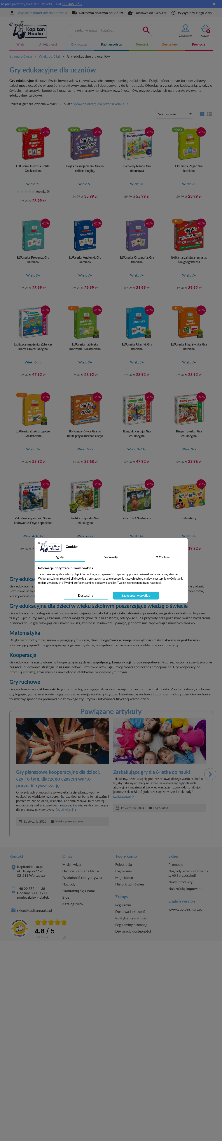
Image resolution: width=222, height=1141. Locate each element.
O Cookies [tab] (163, 557)
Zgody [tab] (59, 557)
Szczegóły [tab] (111, 557)
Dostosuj (86, 595)
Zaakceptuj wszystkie (136, 595)
